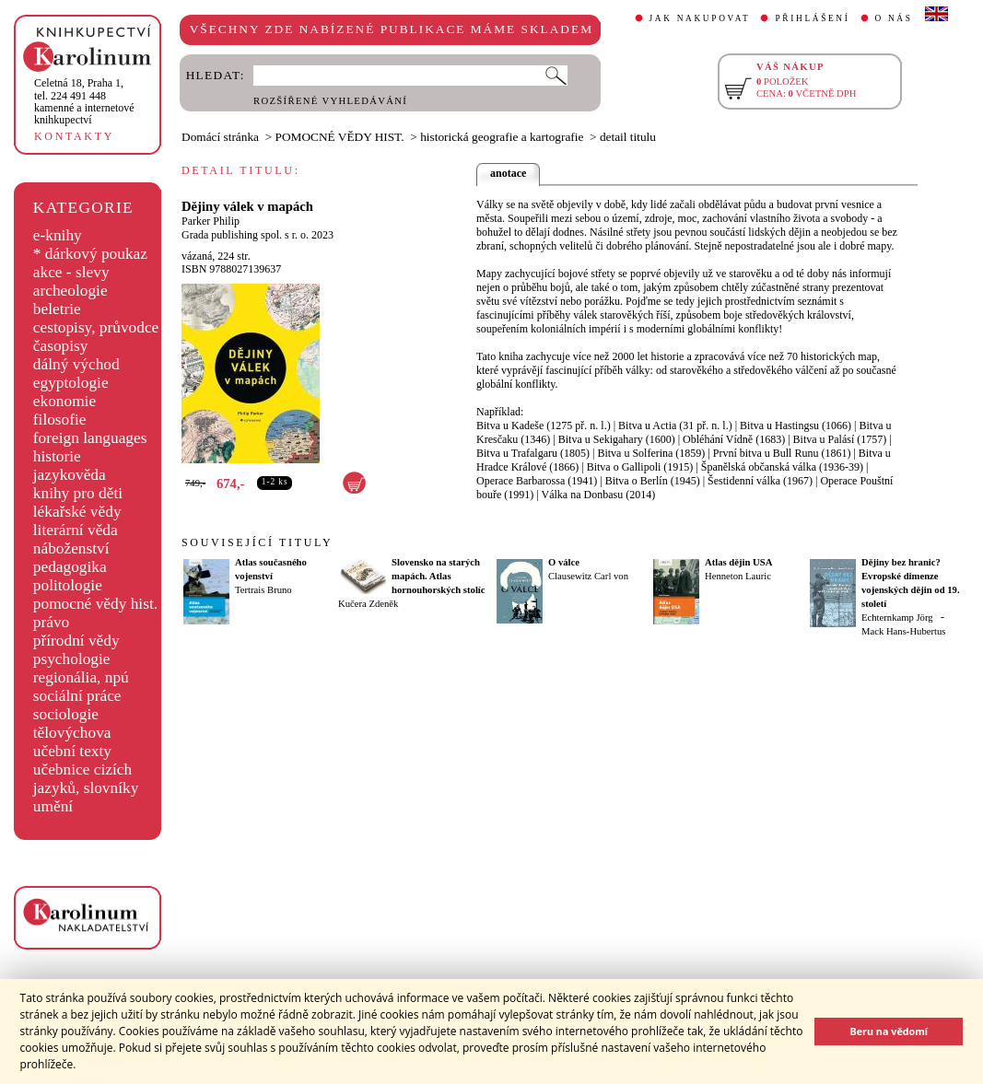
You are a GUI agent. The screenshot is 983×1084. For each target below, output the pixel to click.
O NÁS (894, 18)
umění (53, 806)
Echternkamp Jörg (897, 617)
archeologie (70, 290)
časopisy (60, 346)
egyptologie (71, 382)
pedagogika (70, 567)
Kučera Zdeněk (368, 604)
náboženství (71, 548)
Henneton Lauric (738, 576)
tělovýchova (72, 732)
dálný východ (76, 364)
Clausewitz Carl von (588, 576)
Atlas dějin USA (738, 562)
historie (57, 456)
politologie (67, 585)
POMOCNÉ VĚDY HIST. (339, 137)
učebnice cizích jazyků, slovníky (86, 779)
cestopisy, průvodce (96, 327)
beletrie (57, 309)
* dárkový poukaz (90, 253)
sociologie (66, 714)
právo (51, 622)
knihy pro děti (78, 493)
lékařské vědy (77, 511)
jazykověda (69, 475)
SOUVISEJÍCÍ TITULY (257, 542)
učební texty (72, 751)
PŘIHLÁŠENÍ (812, 18)
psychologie (72, 659)
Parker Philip (210, 221)
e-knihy (57, 235)
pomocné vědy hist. (95, 603)
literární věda (75, 530)
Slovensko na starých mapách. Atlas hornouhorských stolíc (439, 576)
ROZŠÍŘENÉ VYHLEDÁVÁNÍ (330, 101)
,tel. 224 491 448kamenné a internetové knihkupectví (84, 101)
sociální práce (77, 696)
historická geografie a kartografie (501, 137)
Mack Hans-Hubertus (903, 631)
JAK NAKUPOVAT (700, 18)
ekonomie (64, 401)
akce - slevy (71, 272)
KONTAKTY (74, 136)
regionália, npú (81, 677)
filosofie (60, 419)
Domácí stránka (220, 137)
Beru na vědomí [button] (888, 1031)
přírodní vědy (76, 640)
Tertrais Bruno (263, 590)
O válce (563, 562)
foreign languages (90, 438)
